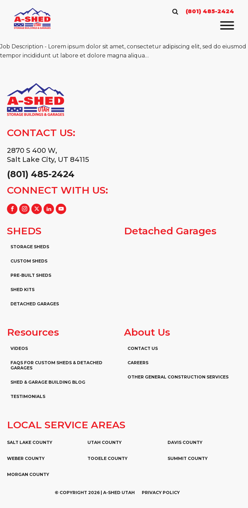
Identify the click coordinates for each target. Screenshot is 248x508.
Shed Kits (22, 289)
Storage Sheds (29, 246)
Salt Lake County (29, 442)
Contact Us (142, 348)
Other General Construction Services (177, 377)
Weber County (26, 458)
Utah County (104, 442)
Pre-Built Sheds (30, 275)
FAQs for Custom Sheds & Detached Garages (56, 365)
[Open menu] (227, 25)
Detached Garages (34, 303)
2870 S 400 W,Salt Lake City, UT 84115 (48, 155)
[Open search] (175, 11)
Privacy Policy (161, 492)
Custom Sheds (28, 261)
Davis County (185, 442)
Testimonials (27, 396)
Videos (19, 348)
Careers (137, 362)
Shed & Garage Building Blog (47, 382)
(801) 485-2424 (210, 11)
